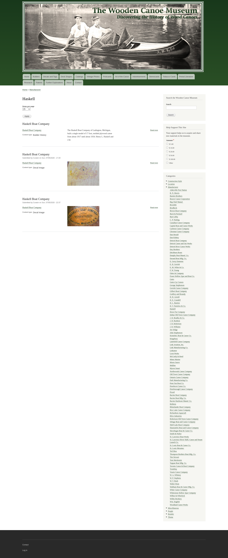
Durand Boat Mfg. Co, (178, 258)
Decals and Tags (50, 77)
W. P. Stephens (175, 478)
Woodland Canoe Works (179, 505)
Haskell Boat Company (36, 123)
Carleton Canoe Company (179, 229)
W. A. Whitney (175, 475)
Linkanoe (173, 351)
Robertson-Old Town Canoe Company (184, 419)
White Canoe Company (178, 490)
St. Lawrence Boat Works (179, 437)
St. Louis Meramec (177, 448)
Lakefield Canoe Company (180, 342)
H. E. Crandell (175, 300)
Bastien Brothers (176, 196)
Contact (78, 83)
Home (26, 77)
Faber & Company (177, 273)
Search (168, 104)
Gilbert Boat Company (178, 291)
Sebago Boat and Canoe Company (182, 422)
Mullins (173, 365)
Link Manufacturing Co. (179, 348)
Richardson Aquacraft (178, 413)
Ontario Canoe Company (179, 377)
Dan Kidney (174, 238)
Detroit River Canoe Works (180, 247)
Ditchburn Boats (176, 253)
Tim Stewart (174, 457)
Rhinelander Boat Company (180, 407)
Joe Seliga (173, 330)
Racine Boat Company (178, 395)
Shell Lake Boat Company (179, 425)
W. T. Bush (174, 481)
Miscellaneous (173, 508)
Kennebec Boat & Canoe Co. (181, 336)
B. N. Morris (174, 193)
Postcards (107, 77)
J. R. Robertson (175, 324)
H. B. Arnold (174, 297)
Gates (172, 279)
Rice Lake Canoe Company (180, 410)
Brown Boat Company (178, 211)
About (69, 83)
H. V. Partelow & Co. (178, 306)
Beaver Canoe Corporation (180, 199)
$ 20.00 (171, 152)
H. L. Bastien (175, 303)
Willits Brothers (176, 499)
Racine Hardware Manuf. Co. (181, 401)
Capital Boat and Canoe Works (181, 226)
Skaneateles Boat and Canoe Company (184, 428)
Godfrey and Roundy (178, 294)
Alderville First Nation (178, 190)
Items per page (28, 106)
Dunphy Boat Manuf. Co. (179, 255)
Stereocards (154, 77)
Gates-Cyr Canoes (176, 282)
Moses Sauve (175, 362)
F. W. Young (174, 270)
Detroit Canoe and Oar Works (181, 244)
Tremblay (173, 469)
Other (171, 163)
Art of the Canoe (122, 77)
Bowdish (173, 205)
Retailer (171, 514)
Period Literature (186, 77)
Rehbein (173, 404)
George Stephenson (177, 285)
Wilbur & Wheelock (177, 496)
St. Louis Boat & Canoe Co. (180, 445)
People (170, 511)
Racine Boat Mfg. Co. (178, 398)
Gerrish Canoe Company (179, 288)
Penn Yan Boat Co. (177, 383)
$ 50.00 (171, 155)
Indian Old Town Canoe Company (182, 315)
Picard (172, 392)
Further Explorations (54, 83)
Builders (36, 77)
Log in (24, 550)
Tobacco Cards (169, 77)
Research (28, 83)
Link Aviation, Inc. (177, 345)
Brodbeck (173, 208)
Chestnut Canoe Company (179, 232)
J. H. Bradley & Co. (177, 318)
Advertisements (139, 77)
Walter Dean (174, 484)
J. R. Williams (175, 327)
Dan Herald (174, 235)
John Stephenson (176, 333)
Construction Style (175, 181)
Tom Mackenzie (176, 460)
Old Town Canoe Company (180, 374)
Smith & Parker (175, 434)
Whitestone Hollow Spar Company (183, 493)
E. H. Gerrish (175, 264)
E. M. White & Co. (177, 267)
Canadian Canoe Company (180, 223)
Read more (154, 130)
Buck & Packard (176, 214)
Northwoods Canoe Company (181, 371)
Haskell (173, 309)
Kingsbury (174, 339)
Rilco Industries (176, 416)
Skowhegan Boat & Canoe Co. (181, 431)
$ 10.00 (171, 148)
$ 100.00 (172, 159)
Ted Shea (173, 451)
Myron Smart (175, 368)
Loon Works (174, 354)
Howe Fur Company (177, 312)
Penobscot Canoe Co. (178, 386)
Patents (39, 83)
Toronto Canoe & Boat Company (182, 466)
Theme (170, 517)
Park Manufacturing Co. (179, 380)
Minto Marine (175, 359)
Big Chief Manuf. (176, 202)
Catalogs (79, 77)
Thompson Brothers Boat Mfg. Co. (183, 454)
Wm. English (175, 502)
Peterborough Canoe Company (181, 389)
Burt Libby (174, 217)
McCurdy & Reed (176, 356)
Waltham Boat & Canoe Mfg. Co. (182, 487)
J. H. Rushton (175, 321)
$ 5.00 (171, 144)
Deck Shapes (66, 77)
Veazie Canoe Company (179, 472)
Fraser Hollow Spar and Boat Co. (182, 276)
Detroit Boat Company (178, 241)
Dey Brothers (175, 249)
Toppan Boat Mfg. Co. (178, 463)
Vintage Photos (93, 77)
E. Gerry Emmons (176, 261)
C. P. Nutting (174, 220)
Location (171, 184)
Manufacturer (35, 90)
